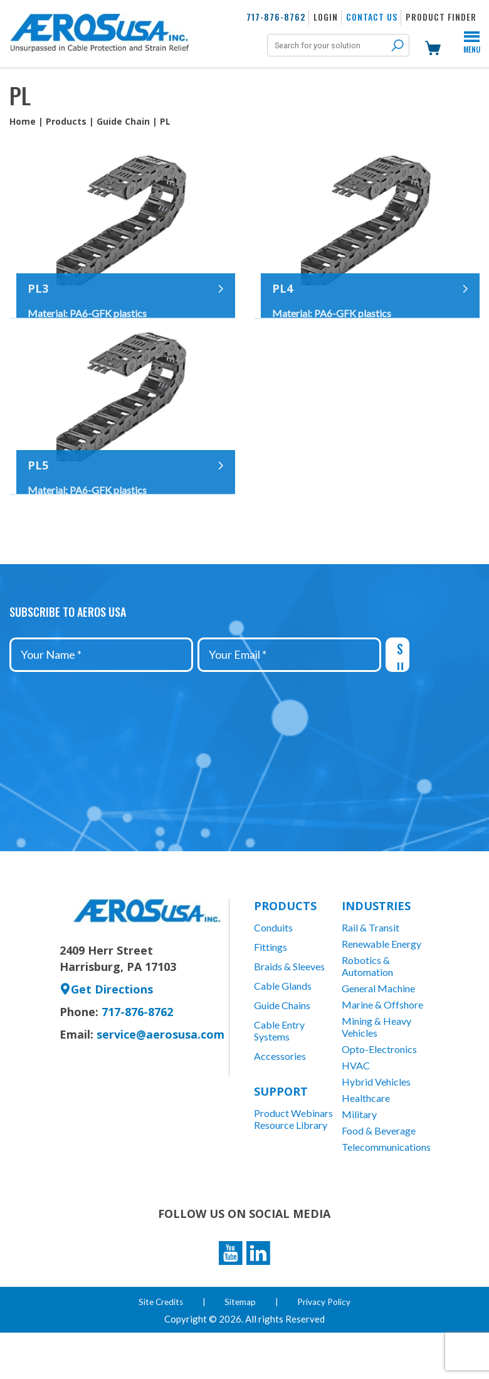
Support (281, 1133)
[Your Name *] (101, 696)
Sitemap (242, 1348)
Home (22, 121)
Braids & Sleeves (289, 1008)
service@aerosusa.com (160, 1076)
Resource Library (290, 1167)
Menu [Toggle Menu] (471, 43)
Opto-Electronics (379, 1091)
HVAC (356, 1107)
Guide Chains (282, 1047)
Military (359, 1156)
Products (66, 121)
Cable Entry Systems (279, 1072)
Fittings (270, 989)
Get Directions (106, 1031)
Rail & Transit (370, 969)
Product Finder (441, 16)
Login (325, 16)
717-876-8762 (275, 16)
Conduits (273, 969)
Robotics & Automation (367, 1008)
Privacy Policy (325, 1348)
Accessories (280, 1098)
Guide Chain (123, 121)
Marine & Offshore (382, 1046)
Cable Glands (283, 1028)
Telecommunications (385, 1189)
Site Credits (160, 1348)
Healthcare (366, 1140)
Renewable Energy (381, 986)
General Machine (378, 1030)
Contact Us (371, 16)
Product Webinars (293, 1155)
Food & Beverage (379, 1172)
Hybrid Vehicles (376, 1124)
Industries (376, 947)
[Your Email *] (289, 696)
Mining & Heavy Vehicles (376, 1069)
